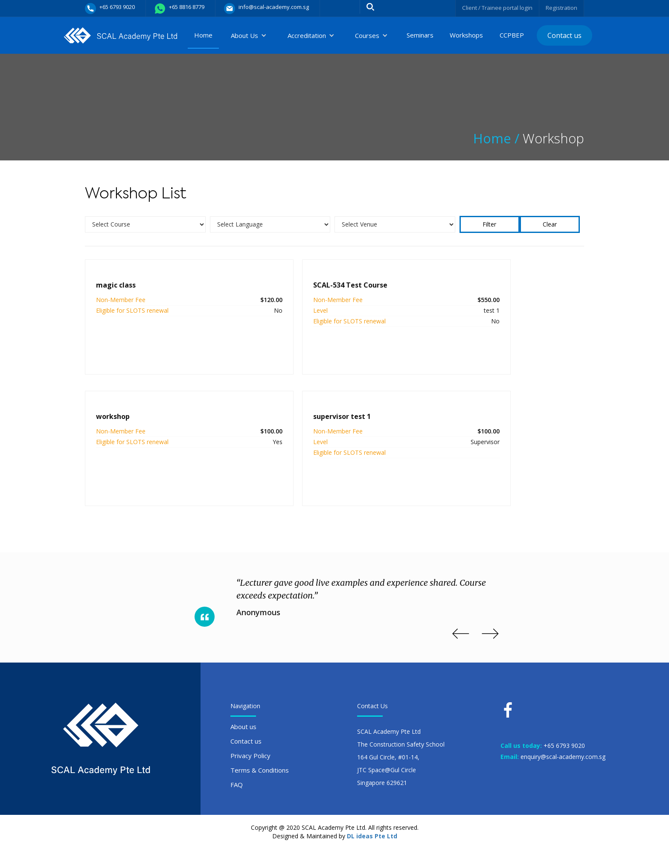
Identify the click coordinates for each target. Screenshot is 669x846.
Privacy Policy (250, 752)
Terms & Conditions (259, 767)
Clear (550, 224)
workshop (442, 285)
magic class (116, 285)
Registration (560, 7)
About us (243, 723)
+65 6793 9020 (564, 742)
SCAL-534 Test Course (298, 285)
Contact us (564, 35)
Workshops (466, 35)
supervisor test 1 (125, 415)
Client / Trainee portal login (493, 7)
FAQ (236, 781)
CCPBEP (512, 35)
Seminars (420, 35)
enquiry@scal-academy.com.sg (563, 753)
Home (203, 35)
